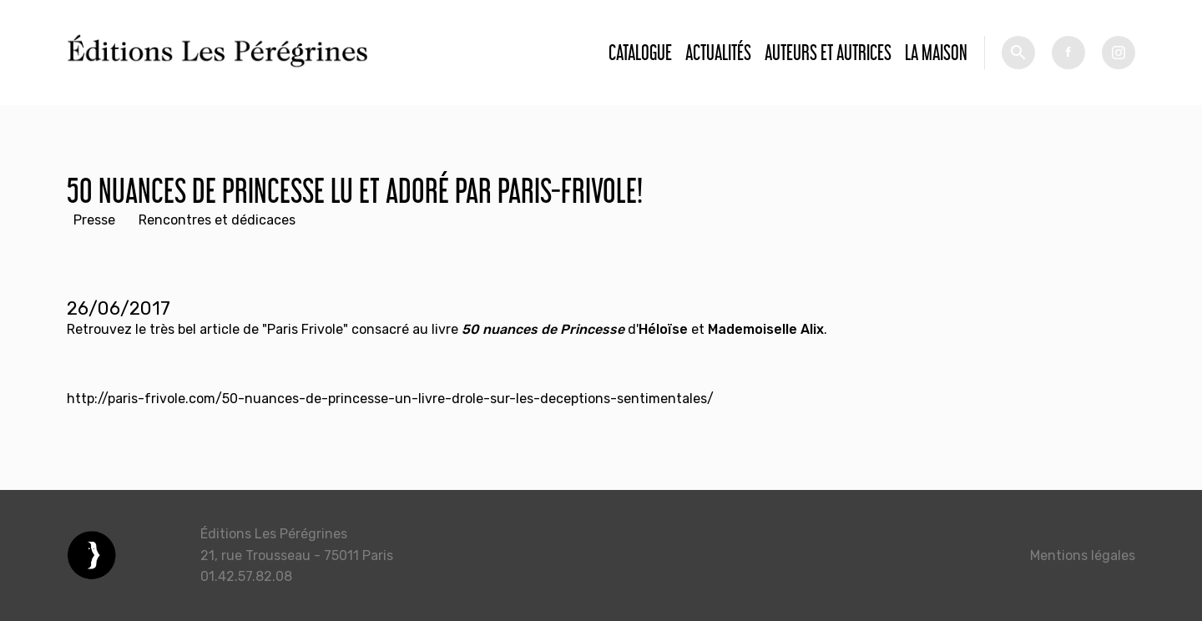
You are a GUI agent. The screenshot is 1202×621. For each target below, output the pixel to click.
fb (1068, 52)
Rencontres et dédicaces (217, 220)
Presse (94, 220)
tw (1118, 52)
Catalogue (640, 52)
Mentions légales (1082, 555)
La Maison (936, 52)
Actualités (718, 52)
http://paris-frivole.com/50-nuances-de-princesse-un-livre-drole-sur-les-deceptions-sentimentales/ (390, 398)
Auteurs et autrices (828, 52)
